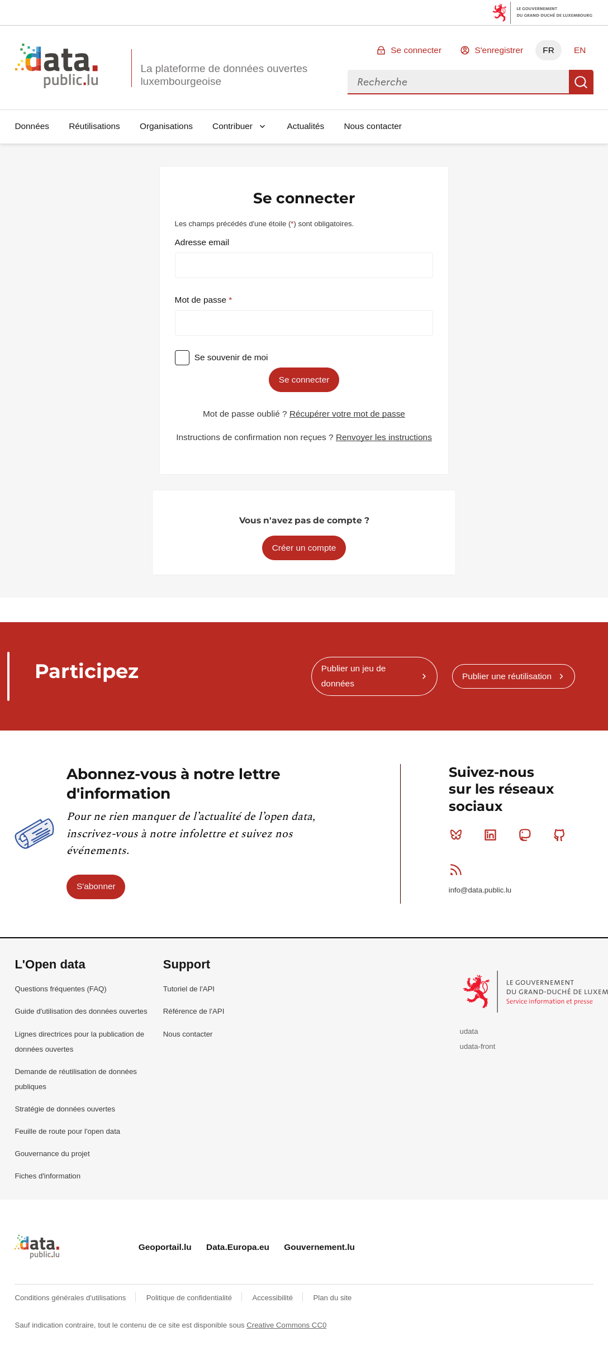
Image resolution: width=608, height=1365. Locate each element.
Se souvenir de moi (231, 357)
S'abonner (96, 886)
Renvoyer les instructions (384, 437)
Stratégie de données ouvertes (65, 1109)
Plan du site (332, 1298)
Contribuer (232, 126)
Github (562, 835)
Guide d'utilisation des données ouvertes (81, 1011)
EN (580, 50)
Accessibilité (273, 1298)
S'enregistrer (498, 50)
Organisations (166, 126)
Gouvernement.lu (319, 1247)
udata (469, 1031)
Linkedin (492, 835)
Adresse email (202, 242)
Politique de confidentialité (190, 1298)
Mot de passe (202, 299)
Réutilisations (94, 126)
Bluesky (458, 835)
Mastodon (527, 835)
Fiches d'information (47, 1176)
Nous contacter (373, 126)
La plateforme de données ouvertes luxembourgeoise (223, 75)
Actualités (306, 126)
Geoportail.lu (165, 1247)
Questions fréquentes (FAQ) (60, 989)
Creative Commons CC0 (286, 1325)
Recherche (581, 82)
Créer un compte (304, 547)
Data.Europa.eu (237, 1247)
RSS (458, 869)
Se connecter (416, 50)
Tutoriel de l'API (189, 989)
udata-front (478, 1046)
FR (548, 50)
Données (32, 126)
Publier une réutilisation (507, 676)
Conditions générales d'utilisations (71, 1298)
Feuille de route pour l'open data (67, 1131)
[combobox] (458, 82)
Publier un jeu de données (353, 676)
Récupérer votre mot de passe (347, 413)
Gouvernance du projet (52, 1153)
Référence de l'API (194, 1011)
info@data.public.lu (480, 890)
